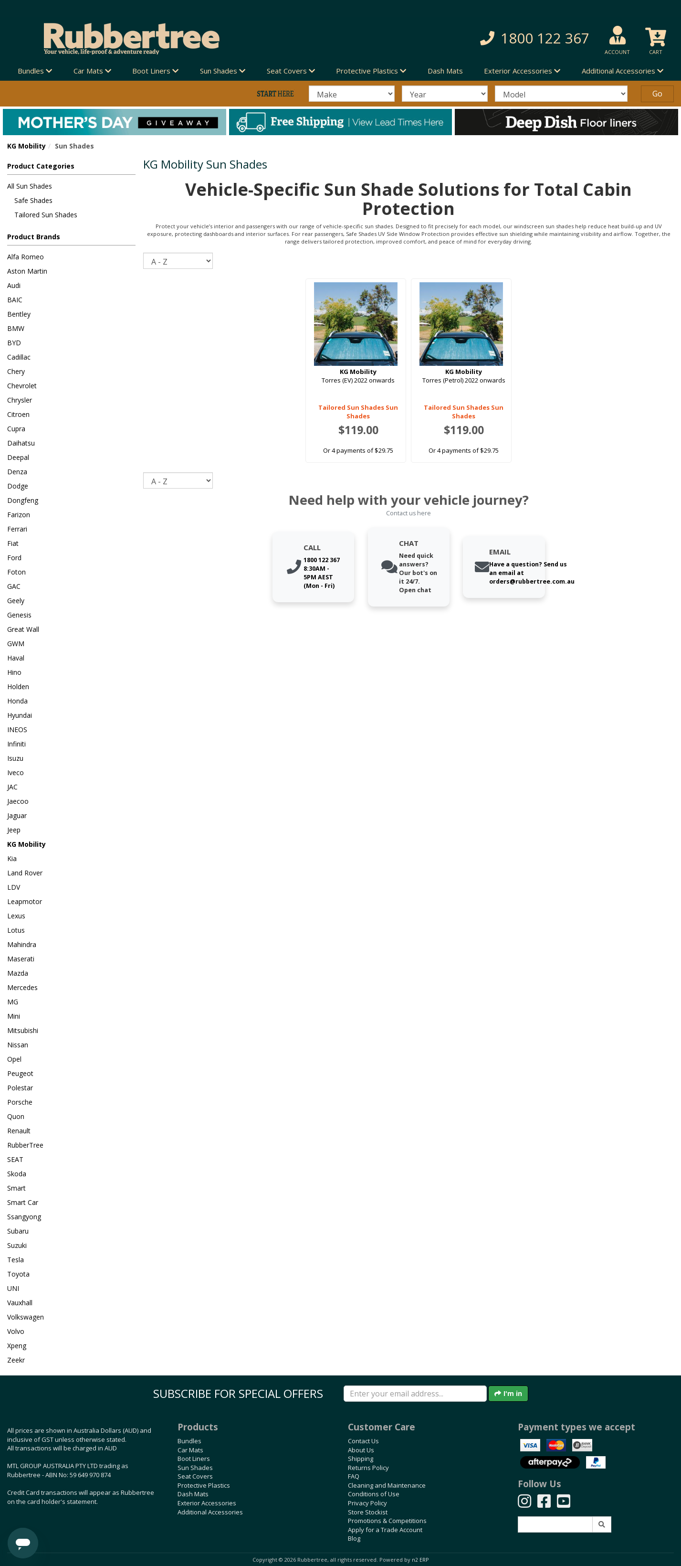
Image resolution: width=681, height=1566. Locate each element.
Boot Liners (194, 1458)
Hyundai (19, 715)
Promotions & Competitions (387, 1520)
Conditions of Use (373, 1494)
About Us (361, 1450)
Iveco (15, 772)
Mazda (17, 973)
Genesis (19, 614)
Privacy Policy (367, 1503)
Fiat (13, 543)
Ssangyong (24, 1216)
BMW (15, 328)
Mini (13, 1016)
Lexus (16, 915)
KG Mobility (26, 145)
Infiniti (16, 743)
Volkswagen (25, 1316)
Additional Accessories (210, 1512)
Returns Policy (368, 1467)
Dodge (17, 485)
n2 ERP (420, 1559)
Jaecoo (18, 801)
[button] (486, 38)
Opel (14, 1059)
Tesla (15, 1259)
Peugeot (20, 1073)
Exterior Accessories (207, 1503)
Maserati (20, 958)
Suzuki (17, 1245)
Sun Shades (195, 1467)
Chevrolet (22, 385)
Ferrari (17, 528)
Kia (12, 858)
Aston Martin (27, 271)
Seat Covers (195, 1476)
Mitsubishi (22, 1030)
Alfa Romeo (25, 256)
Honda (17, 700)
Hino (14, 672)
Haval (15, 657)
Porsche (19, 1102)
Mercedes (22, 987)
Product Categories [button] (40, 165)
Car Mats (190, 1450)
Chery (16, 371)
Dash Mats (445, 70)
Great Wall (23, 629)
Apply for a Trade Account (385, 1529)
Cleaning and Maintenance (387, 1485)
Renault (19, 1130)
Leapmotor (24, 901)
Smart (16, 1188)
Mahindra (21, 944)
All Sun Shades (29, 186)
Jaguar (17, 815)
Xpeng (16, 1345)
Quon (15, 1116)
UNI (13, 1288)
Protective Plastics (204, 1485)
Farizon (18, 514)
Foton (16, 571)
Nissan (17, 1044)
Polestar (20, 1087)
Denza (17, 471)
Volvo (15, 1331)
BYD (14, 342)
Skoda (16, 1173)
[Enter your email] (415, 1393)
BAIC (14, 299)
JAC (12, 786)
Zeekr (16, 1359)
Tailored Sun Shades (45, 214)
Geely (15, 600)
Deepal (18, 457)
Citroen (18, 414)
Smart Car (22, 1202)
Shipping (360, 1458)
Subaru (18, 1231)
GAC (14, 586)
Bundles (189, 1441)
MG (12, 1001)
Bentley (19, 314)
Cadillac (19, 357)
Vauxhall (19, 1302)
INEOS (17, 729)
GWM (15, 643)
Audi (14, 285)
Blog (354, 1538)
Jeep (14, 829)
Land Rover (24, 872)
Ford (14, 557)
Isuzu (15, 758)
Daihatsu (21, 442)
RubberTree (25, 1145)
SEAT (15, 1159)
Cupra (16, 428)
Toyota (18, 1273)
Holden (18, 686)
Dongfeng (22, 500)
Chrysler (19, 400)
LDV (13, 887)
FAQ (353, 1476)
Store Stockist (368, 1512)
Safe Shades (33, 200)
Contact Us (363, 1441)
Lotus (16, 930)
